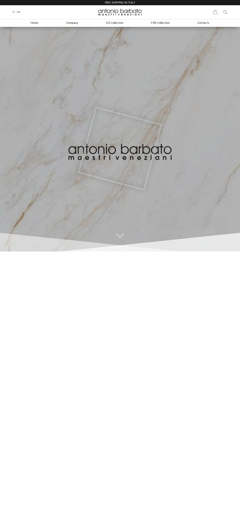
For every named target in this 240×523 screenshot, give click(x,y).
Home (34, 23)
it (18, 12)
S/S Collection (114, 23)
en (23, 12)
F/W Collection (160, 23)
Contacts (203, 23)
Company (72, 23)
